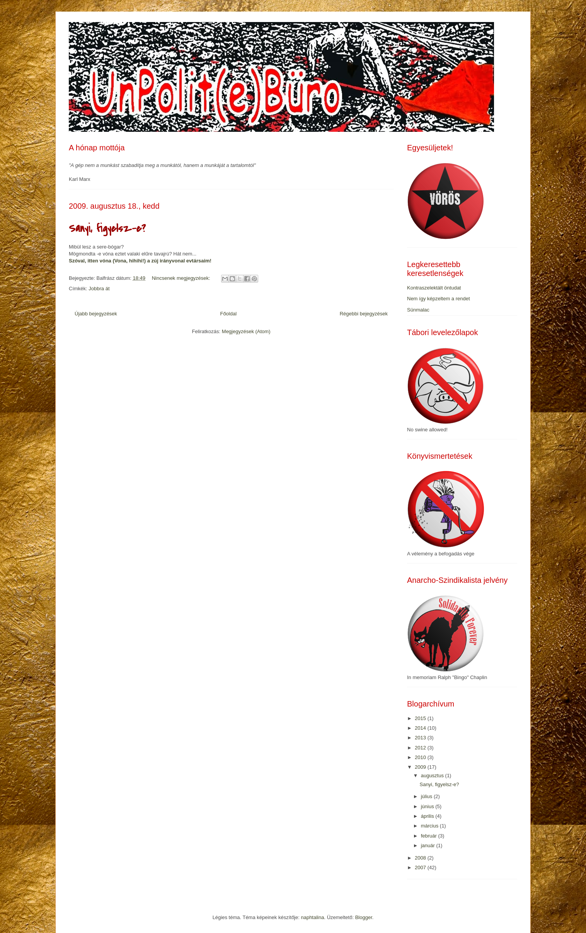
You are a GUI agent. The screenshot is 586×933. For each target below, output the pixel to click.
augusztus (433, 775)
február (429, 836)
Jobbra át (99, 288)
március (430, 826)
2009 (421, 767)
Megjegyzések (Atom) (246, 331)
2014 (421, 728)
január (428, 845)
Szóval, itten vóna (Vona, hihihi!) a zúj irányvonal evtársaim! (140, 261)
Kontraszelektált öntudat (434, 288)
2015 (421, 718)
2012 (421, 748)
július (427, 796)
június (428, 806)
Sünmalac (418, 310)
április (428, 816)
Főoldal (228, 314)
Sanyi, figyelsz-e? (107, 228)
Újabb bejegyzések (96, 314)
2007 (421, 867)
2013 (421, 738)
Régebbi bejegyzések (364, 314)
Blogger (363, 917)
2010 (421, 757)
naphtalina (312, 917)
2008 (421, 858)
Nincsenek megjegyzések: (182, 278)
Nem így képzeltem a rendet (438, 298)
